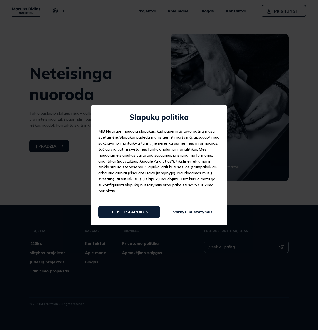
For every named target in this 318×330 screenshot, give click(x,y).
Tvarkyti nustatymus (192, 211)
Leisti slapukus (130, 211)
